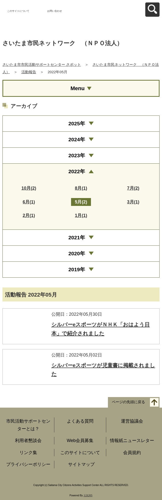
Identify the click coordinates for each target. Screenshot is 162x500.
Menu (78, 88)
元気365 (88, 495)
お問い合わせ (54, 11)
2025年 (76, 123)
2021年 (76, 237)
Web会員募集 (80, 440)
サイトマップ (81, 464)
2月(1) (29, 215)
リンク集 (28, 452)
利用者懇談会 (28, 440)
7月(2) (133, 188)
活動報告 (28, 72)
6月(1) (29, 202)
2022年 (76, 171)
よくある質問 (80, 421)
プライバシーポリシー (28, 464)
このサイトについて (18, 11)
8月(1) (81, 188)
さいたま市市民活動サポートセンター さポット (41, 64)
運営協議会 (132, 421)
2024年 (76, 139)
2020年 (76, 253)
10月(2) (28, 188)
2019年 (76, 269)
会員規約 (132, 452)
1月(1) (81, 215)
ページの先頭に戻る (128, 402)
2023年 (76, 155)
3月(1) (133, 202)
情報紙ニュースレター (132, 440)
